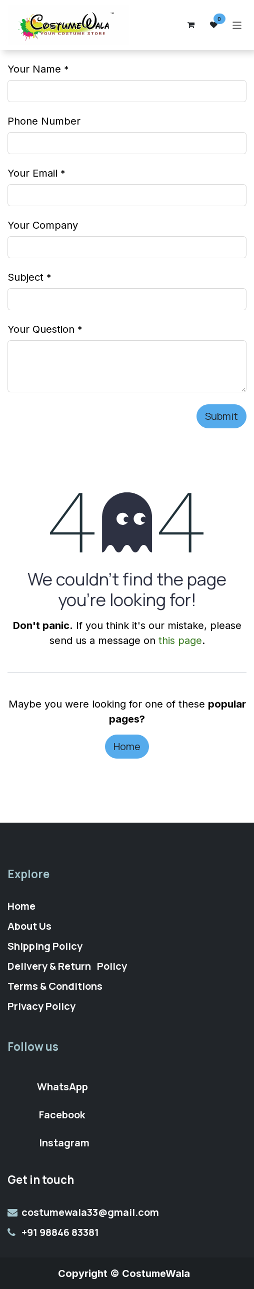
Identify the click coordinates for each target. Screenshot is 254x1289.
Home (127, 746)
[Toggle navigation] (237, 25)
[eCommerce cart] (191, 25)
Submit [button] (221, 416)
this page (180, 640)
